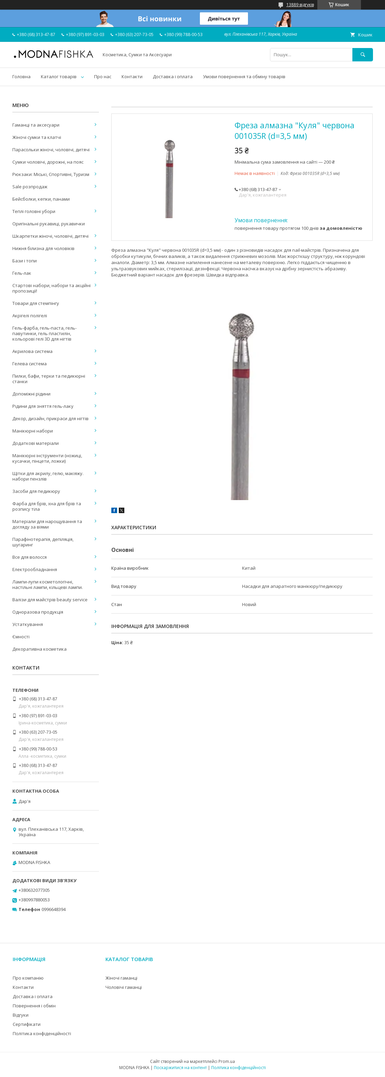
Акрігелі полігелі (29, 315)
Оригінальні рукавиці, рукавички (48, 224)
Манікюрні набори (32, 431)
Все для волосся (29, 557)
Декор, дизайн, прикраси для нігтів (50, 418)
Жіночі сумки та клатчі (36, 137)
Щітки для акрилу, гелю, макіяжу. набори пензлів (47, 476)
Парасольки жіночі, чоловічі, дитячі (51, 149)
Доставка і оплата (173, 76)
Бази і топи (24, 261)
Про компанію (28, 978)
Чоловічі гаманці (123, 987)
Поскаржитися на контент (180, 1067)
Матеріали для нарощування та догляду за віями (47, 524)
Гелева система (29, 363)
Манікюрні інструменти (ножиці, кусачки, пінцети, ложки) (47, 458)
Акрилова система (32, 351)
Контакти (132, 76)
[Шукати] (362, 54)
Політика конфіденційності (42, 1033)
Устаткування (27, 624)
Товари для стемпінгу (35, 303)
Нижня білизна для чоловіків (43, 248)
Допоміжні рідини (31, 394)
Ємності (21, 637)
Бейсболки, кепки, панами (41, 199)
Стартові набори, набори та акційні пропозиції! (51, 288)
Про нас (102, 76)
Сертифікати (27, 1024)
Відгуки (21, 1015)
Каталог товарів (59, 76)
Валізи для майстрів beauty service (50, 599)
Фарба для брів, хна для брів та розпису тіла (46, 506)
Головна (21, 76)
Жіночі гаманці (121, 978)
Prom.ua (226, 1061)
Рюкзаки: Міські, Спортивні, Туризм (50, 174)
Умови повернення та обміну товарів (244, 76)
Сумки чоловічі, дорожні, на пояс (47, 162)
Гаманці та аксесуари (35, 125)
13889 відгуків (300, 5)
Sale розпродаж (29, 187)
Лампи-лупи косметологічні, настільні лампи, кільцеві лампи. (47, 584)
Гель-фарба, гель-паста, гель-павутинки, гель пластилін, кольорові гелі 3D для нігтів (44, 333)
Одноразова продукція (37, 612)
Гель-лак (21, 273)
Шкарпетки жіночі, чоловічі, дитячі (50, 236)
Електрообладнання (34, 569)
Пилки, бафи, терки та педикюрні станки (48, 378)
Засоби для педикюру (36, 491)
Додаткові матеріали (35, 443)
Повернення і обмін (34, 1006)
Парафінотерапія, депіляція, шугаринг (42, 542)
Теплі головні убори (33, 211)
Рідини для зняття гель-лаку (42, 406)
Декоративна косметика (39, 649)
